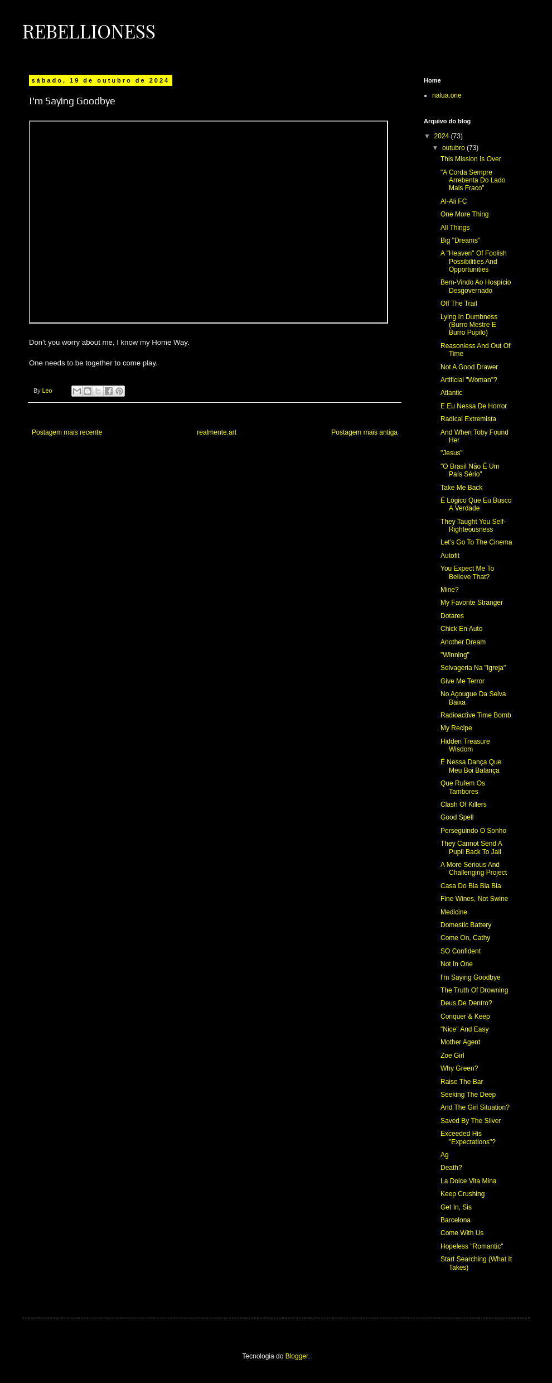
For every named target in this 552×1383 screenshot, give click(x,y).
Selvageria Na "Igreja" (473, 668)
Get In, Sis (456, 1207)
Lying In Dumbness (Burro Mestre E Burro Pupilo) (468, 325)
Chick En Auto (461, 629)
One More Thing (464, 214)
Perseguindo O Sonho (473, 831)
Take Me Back (461, 487)
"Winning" (454, 655)
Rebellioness (89, 31)
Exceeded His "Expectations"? (468, 1137)
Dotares (452, 616)
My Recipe (456, 728)
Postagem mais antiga (364, 432)
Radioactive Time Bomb (475, 715)
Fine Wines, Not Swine (474, 899)
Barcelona (455, 1220)
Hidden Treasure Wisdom (465, 745)
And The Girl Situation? (475, 1107)
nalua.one (447, 95)
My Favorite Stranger (471, 602)
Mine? (449, 590)
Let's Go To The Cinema (476, 542)
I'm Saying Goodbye (470, 977)
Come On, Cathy (465, 938)
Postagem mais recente (67, 432)
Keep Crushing (462, 1194)
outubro (454, 148)
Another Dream (463, 642)
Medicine (453, 912)
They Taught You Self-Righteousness (473, 525)
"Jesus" (451, 453)
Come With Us (461, 1233)
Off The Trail (458, 303)
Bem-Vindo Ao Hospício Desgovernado (475, 286)
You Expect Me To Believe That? (467, 572)
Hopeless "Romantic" (471, 1246)
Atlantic (451, 393)
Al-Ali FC (453, 201)
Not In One (456, 964)
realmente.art (216, 432)
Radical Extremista (468, 419)
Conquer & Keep (465, 1016)
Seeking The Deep (468, 1094)
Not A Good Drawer (469, 367)
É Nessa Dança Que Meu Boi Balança (470, 766)
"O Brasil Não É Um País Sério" (470, 470)
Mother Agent (460, 1042)
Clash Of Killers (463, 804)
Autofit (449, 556)
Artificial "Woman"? (468, 380)
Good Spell (456, 817)
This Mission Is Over (470, 159)
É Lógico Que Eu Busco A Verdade (475, 504)
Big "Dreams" (460, 240)
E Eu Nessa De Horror (473, 406)
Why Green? (459, 1068)
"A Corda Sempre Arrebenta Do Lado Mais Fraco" (472, 180)
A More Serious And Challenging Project (473, 868)
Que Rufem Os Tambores (462, 787)
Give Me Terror (462, 681)
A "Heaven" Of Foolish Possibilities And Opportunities (473, 261)
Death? (451, 1168)
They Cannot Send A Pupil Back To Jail (471, 847)
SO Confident (460, 951)
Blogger (296, 1356)
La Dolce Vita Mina (468, 1181)
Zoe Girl (452, 1055)
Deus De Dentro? (466, 1003)
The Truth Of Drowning (474, 990)
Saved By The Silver (470, 1121)
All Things (454, 228)
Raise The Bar (461, 1082)
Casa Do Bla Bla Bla (470, 886)
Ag (444, 1155)
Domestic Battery (465, 925)
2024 (442, 136)
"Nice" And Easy (464, 1029)
